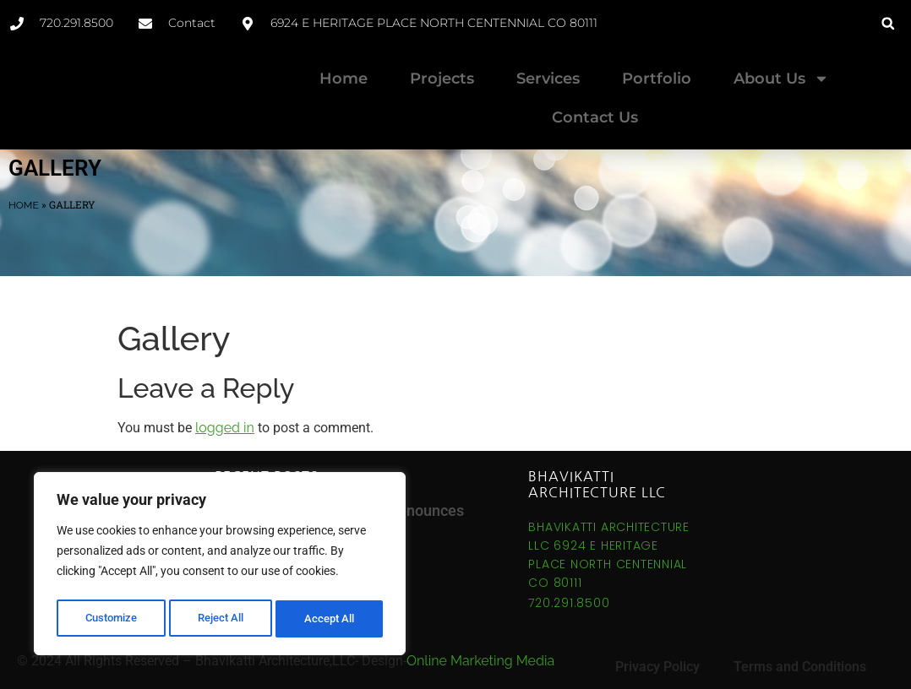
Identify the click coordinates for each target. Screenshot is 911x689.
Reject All (222, 619)
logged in (224, 413)
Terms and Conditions (800, 652)
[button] (888, 23)
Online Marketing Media (480, 646)
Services (548, 78)
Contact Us (595, 117)
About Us (781, 78)
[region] (220, 566)
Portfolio (656, 78)
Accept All (331, 619)
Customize (110, 619)
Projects (442, 78)
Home (343, 78)
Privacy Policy (657, 652)
